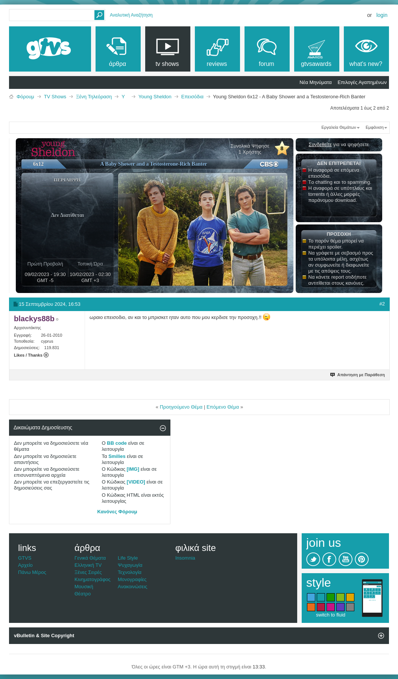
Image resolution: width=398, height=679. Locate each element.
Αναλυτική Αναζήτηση (131, 15)
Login (381, 15)
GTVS (24, 558)
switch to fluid (330, 615)
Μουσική (83, 586)
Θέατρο (82, 594)
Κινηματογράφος (92, 579)
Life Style (128, 558)
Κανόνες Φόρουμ (117, 511)
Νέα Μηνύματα (315, 82)
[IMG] (133, 469)
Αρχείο (25, 565)
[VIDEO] (136, 482)
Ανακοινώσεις (132, 586)
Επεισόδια (192, 96)
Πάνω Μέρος (32, 572)
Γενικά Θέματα (90, 558)
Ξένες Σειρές (88, 572)
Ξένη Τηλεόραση (94, 96)
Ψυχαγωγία (130, 565)
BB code (117, 443)
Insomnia (185, 558)
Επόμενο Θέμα (223, 407)
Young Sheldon (155, 96)
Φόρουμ (25, 96)
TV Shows (55, 96)
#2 (382, 304)
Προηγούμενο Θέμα (181, 407)
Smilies (117, 456)
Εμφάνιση (375, 127)
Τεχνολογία (129, 572)
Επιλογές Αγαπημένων (362, 82)
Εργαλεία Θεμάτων (338, 127)
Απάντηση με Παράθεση (358, 374)
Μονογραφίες (132, 579)
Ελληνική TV (88, 565)
